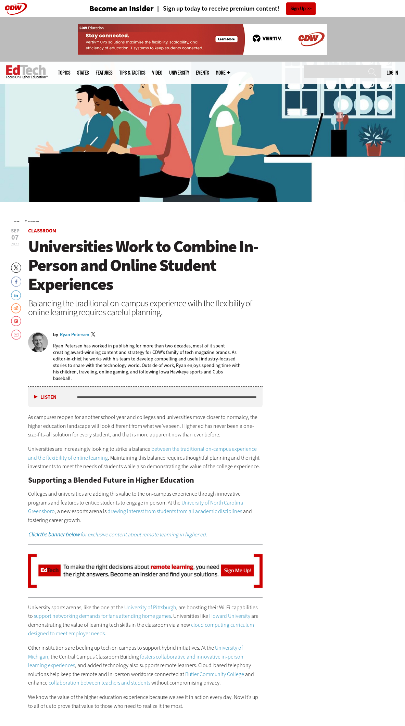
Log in (392, 72)
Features (104, 72)
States (83, 72)
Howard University (229, 616)
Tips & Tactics (132, 72)
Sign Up (298, 8)
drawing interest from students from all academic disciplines (174, 511)
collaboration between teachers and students (99, 682)
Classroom (33, 221)
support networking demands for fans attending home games (102, 616)
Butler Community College (214, 674)
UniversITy (179, 72)
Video (157, 72)
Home (17, 221)
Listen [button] (48, 397)
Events (202, 72)
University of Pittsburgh (150, 607)
